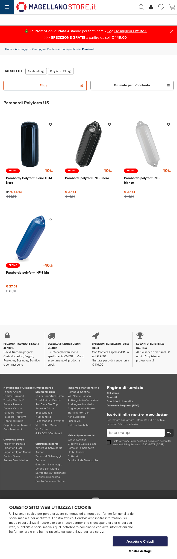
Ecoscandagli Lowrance (50, 421)
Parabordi (36, 71)
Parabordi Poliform (14, 416)
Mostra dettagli (140, 551)
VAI (169, 433)
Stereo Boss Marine (15, 460)
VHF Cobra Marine (46, 425)
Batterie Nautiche (78, 425)
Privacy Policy (128, 441)
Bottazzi (73, 456)
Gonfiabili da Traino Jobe (83, 460)
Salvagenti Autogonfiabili (50, 472)
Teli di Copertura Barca (49, 396)
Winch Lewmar (77, 439)
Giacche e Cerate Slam (82, 443)
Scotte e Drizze (44, 408)
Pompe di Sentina (79, 391)
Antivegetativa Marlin (81, 404)
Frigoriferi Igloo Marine (17, 452)
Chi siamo (113, 393)
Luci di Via (74, 421)
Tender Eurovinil (13, 396)
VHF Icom (41, 429)
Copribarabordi (12, 429)
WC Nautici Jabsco (79, 396)
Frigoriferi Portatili (14, 443)
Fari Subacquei (77, 416)
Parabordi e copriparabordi (63, 49)
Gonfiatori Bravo (13, 421)
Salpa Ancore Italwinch (17, 425)
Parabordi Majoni (13, 412)
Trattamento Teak (78, 412)
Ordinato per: (142, 85)
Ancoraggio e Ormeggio (30, 49)
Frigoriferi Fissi (12, 448)
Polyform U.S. (60, 71)
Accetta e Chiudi (140, 541)
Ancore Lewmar (13, 404)
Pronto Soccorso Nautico (50, 481)
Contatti (112, 397)
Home (9, 49)
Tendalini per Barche (48, 400)
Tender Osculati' (13, 400)
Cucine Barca (11, 456)
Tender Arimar (12, 391)
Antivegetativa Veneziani (83, 400)
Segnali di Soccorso (47, 477)
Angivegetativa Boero (81, 408)
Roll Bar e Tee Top (46, 404)
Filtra (62, 85)
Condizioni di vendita (120, 401)
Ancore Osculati (13, 408)
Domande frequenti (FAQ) (123, 405)
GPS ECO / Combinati (48, 433)
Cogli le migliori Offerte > (127, 31)
